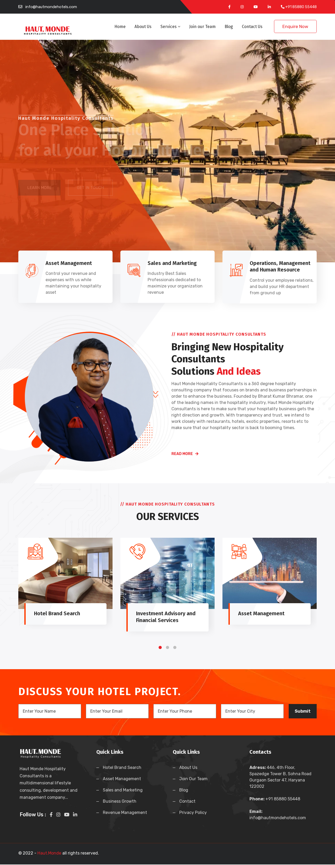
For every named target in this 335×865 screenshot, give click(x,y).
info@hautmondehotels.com (51, 6)
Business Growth (119, 801)
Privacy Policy (193, 813)
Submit (303, 711)
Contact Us (252, 26)
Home (120, 26)
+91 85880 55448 (301, 7)
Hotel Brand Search (122, 768)
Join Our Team (193, 779)
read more (184, 454)
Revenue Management (125, 813)
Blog (229, 26)
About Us (143, 26)
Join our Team (202, 26)
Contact (187, 801)
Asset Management (122, 779)
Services (170, 26)
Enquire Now (295, 26)
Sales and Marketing (123, 790)
